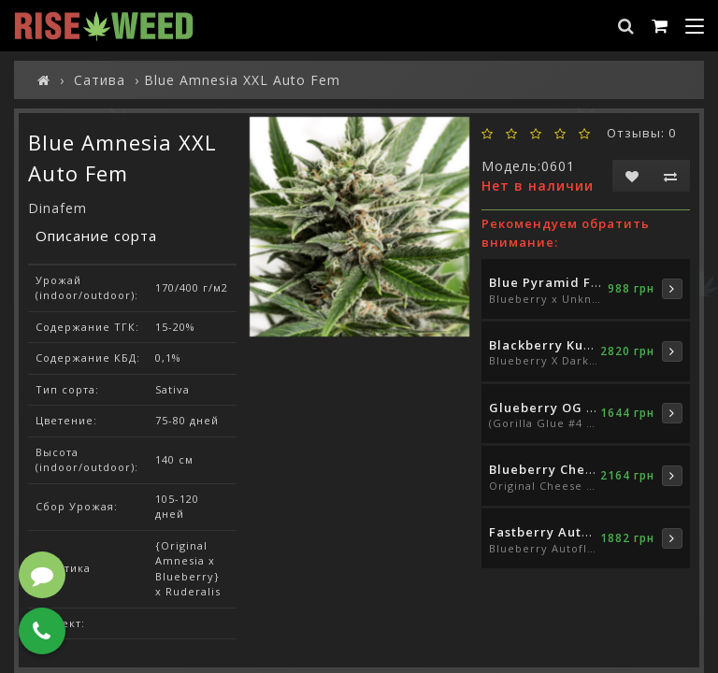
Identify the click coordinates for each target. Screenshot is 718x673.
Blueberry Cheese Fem (564, 469)
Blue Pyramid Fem (550, 282)
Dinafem (57, 208)
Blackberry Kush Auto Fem (577, 344)
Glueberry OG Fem (551, 407)
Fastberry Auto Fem (555, 531)
